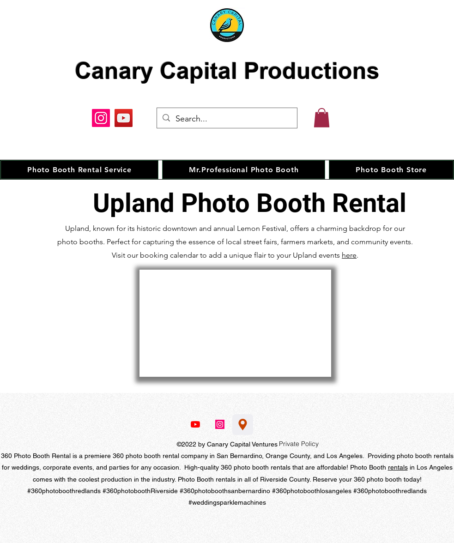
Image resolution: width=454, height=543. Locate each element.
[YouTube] (124, 118)
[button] (322, 117)
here (349, 255)
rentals (398, 467)
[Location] (242, 424)
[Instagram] (101, 118)
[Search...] (227, 119)
